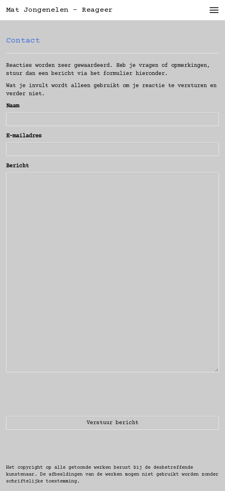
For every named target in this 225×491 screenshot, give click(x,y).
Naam (12, 106)
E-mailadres (24, 136)
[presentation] (67, 394)
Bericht (17, 166)
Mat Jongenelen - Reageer (59, 10)
